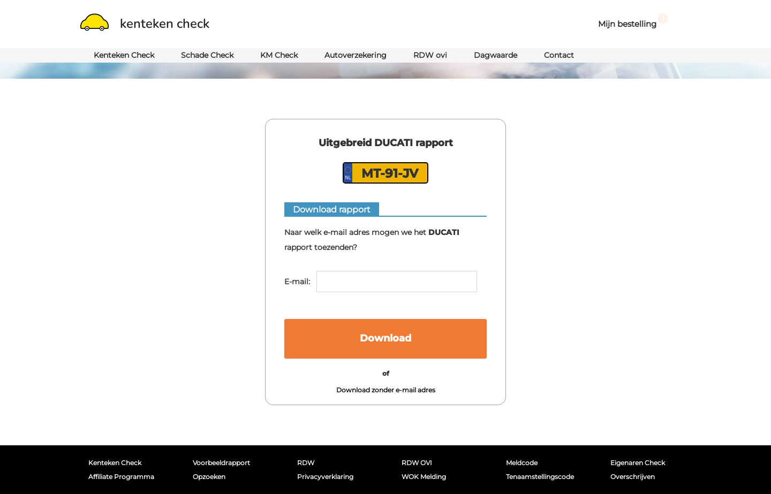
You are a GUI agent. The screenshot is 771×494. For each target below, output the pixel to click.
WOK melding (424, 477)
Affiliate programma (121, 477)
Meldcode (522, 463)
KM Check (279, 55)
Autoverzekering (355, 55)
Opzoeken (209, 477)
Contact (559, 55)
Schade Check (207, 55)
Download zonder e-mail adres (385, 390)
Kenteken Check (124, 55)
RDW (305, 463)
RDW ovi (430, 55)
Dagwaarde (495, 55)
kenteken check (144, 23)
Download (385, 338)
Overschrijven (632, 477)
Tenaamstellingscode (540, 477)
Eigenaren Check (637, 463)
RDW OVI (417, 463)
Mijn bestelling (633, 21)
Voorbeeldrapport (221, 463)
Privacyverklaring (325, 477)
